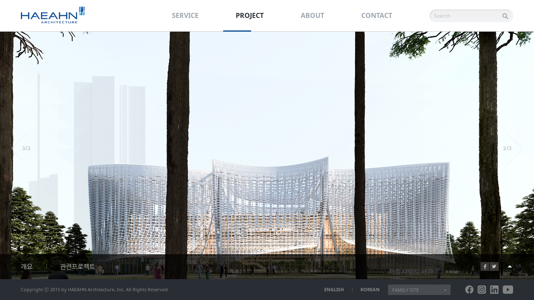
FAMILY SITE (405, 290)
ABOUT (312, 15)
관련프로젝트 (77, 266)
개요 (27, 266)
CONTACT (376, 15)
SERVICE (185, 15)
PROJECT (250, 15)
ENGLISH (334, 289)
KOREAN (370, 289)
